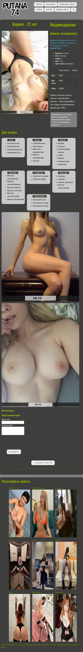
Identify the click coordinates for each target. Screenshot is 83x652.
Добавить (14, 452)
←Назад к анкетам (43, 463)
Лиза (11, 540)
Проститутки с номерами (56, 645)
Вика (11, 593)
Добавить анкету (62, 9)
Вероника (36, 593)
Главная (39, 4)
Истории (49, 9)
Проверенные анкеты (67, 4)
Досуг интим (6, 645)
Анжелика (59, 593)
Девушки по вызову (36, 645)
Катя (34, 540)
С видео (39, 9)
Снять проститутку (19, 645)
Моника (58, 488)
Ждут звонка (50, 4)
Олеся (58, 540)
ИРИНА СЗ (13, 488)
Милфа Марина (38, 488)
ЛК (73, 9)
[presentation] (18, 442)
